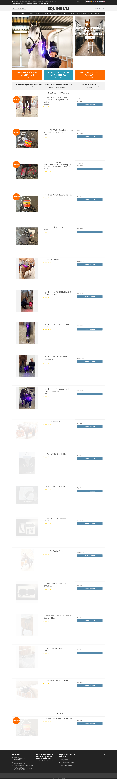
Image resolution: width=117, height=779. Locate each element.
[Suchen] (19, 8)
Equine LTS (58, 8)
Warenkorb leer (100, 9)
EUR (78, 1)
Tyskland (82, 1)
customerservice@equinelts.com (25, 765)
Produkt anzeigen (89, 104)
